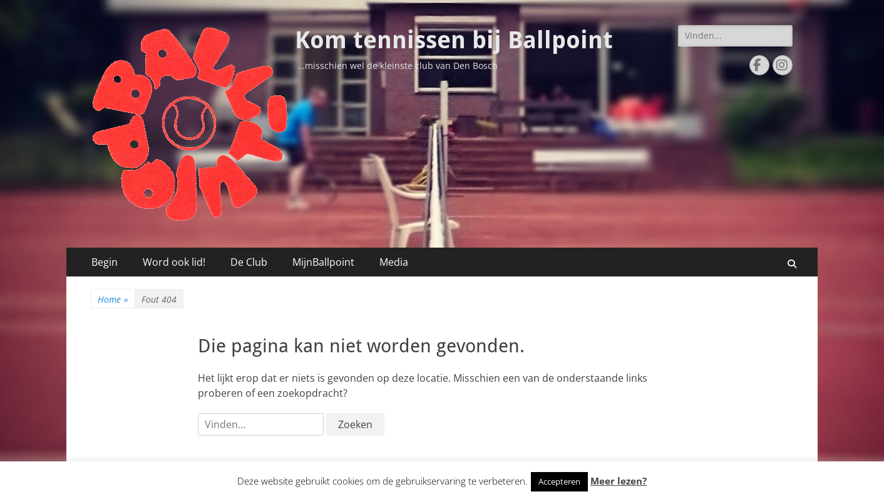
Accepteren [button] (559, 481)
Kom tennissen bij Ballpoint (454, 40)
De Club (248, 262)
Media (393, 262)
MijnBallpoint (323, 262)
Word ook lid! (174, 262)
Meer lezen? (618, 481)
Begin (104, 262)
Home (113, 299)
